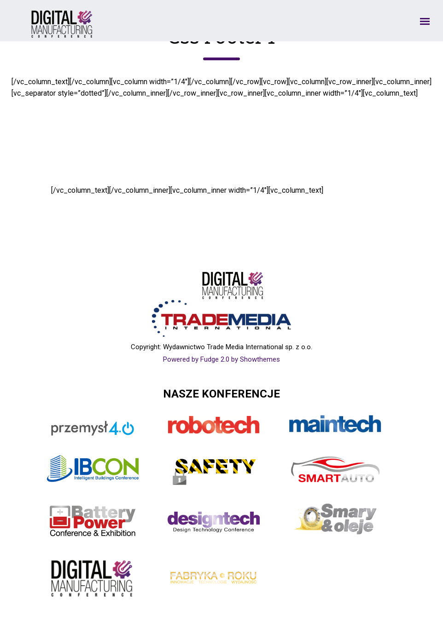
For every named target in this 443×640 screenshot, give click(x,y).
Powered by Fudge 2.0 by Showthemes (221, 359)
